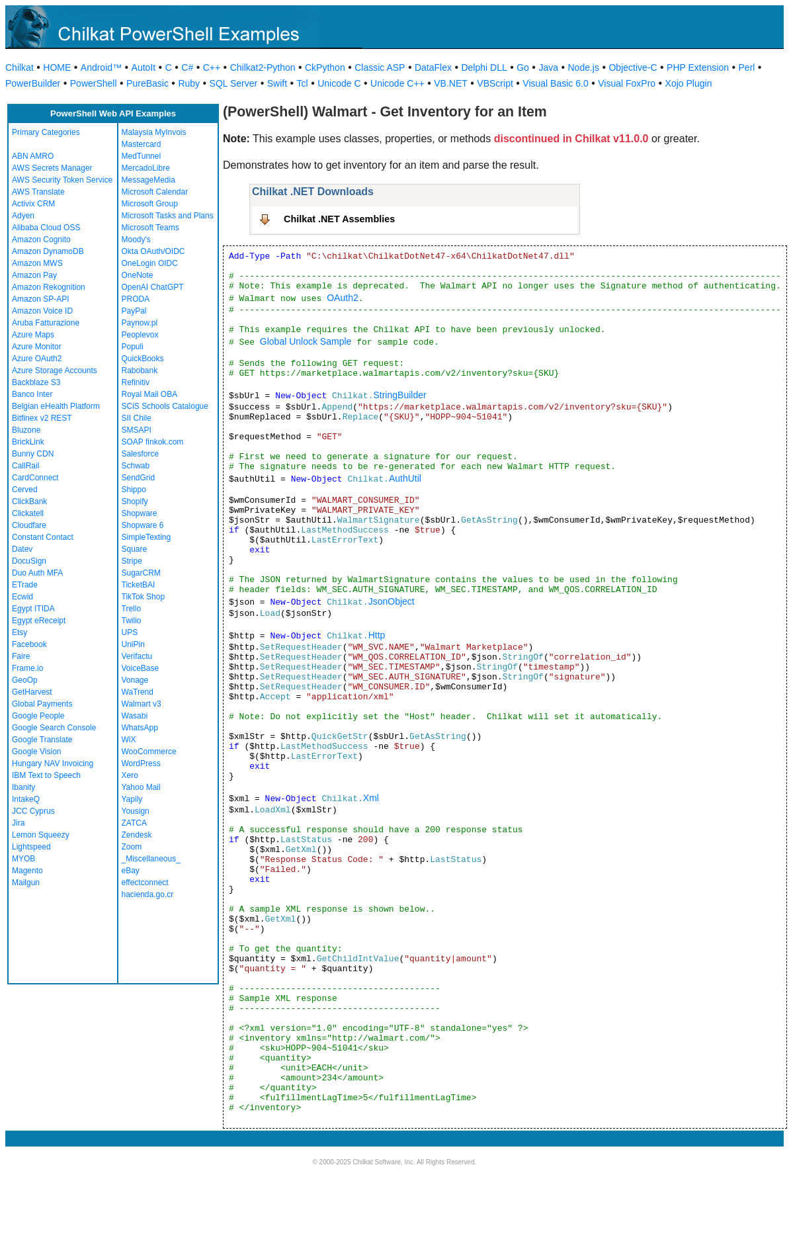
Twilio (132, 620)
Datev (22, 549)
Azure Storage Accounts (54, 370)
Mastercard (141, 144)
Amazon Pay (34, 275)
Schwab (136, 465)
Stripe (132, 561)
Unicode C (338, 83)
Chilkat (19, 67)
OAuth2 (342, 297)
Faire (21, 656)
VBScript (495, 83)
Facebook (29, 644)
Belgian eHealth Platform (56, 406)
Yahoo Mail (141, 787)
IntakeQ (26, 799)
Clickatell (28, 513)
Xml (371, 798)
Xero (130, 775)
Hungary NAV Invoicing (52, 763)
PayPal (134, 311)
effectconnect (145, 882)
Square (134, 549)
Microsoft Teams (150, 227)
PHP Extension (698, 67)
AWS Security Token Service (62, 180)
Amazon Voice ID (42, 311)
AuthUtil (405, 478)
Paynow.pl (140, 322)
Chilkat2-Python (263, 67)
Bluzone (26, 430)
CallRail (25, 465)
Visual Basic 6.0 (555, 83)
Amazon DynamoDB (48, 251)
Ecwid (22, 596)
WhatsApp (140, 727)
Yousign (135, 811)
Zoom (132, 846)
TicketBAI (138, 584)
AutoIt (144, 67)
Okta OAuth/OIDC (153, 251)
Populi (133, 346)
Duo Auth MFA (37, 573)
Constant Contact (42, 537)
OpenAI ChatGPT (153, 287)
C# (187, 67)
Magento (27, 870)
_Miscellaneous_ (151, 858)
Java (548, 67)
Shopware (139, 513)
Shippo (134, 489)
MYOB (23, 858)
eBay (131, 870)
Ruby (189, 83)
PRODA (136, 299)
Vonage (135, 680)
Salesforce (140, 453)
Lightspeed (31, 846)
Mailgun (26, 882)
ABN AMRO (33, 156)
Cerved (25, 489)
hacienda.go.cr (148, 894)
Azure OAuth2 (37, 358)
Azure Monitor (37, 346)
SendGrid (138, 477)
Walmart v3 (141, 704)
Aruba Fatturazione (45, 322)
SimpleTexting (146, 537)
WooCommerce (149, 751)
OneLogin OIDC (150, 263)
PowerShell (93, 83)
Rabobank (140, 370)
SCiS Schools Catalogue (165, 406)
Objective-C (632, 67)
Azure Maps (33, 334)
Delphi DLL (484, 67)
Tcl (302, 83)
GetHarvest (32, 692)
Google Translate (42, 739)
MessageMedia (148, 180)
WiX (129, 739)
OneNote (137, 275)
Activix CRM (33, 203)
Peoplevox (140, 334)
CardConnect (35, 477)
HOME (57, 67)
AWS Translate (38, 191)
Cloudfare (29, 525)
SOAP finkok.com (153, 442)
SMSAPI (136, 430)
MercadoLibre (146, 168)
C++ (211, 67)
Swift (277, 83)
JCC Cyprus (33, 811)
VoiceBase (140, 668)
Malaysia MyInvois (154, 132)
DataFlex (433, 67)
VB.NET (451, 83)
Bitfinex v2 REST (42, 418)
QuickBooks (143, 358)
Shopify (135, 501)
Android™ (101, 67)
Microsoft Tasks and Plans (168, 215)
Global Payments (42, 704)
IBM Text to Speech (46, 775)
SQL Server (234, 83)
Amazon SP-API (40, 299)
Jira (18, 823)
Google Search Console (54, 727)
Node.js (583, 67)
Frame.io (27, 668)
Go (523, 67)
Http (377, 635)
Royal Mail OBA (150, 394)
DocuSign (29, 561)
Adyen (23, 215)
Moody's (136, 239)
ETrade (25, 584)
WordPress (141, 763)
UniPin (133, 644)
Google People (38, 715)
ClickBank (29, 501)
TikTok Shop (143, 596)
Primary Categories (46, 132)
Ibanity (23, 787)
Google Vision (37, 751)
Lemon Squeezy (40, 835)
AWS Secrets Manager (52, 168)
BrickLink (28, 442)
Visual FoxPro (626, 83)
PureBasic (147, 83)
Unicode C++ (397, 83)
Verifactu (137, 656)
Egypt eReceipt (38, 620)
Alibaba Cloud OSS (46, 227)
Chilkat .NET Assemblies (339, 219)
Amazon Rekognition (48, 287)
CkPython (325, 67)
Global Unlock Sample (306, 341)
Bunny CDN (33, 453)
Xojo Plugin (688, 83)
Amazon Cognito (41, 239)
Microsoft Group (150, 203)
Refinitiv (136, 382)
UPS (130, 632)
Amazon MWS (37, 263)
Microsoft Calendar (155, 191)
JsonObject (391, 601)
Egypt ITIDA (33, 608)
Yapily (132, 799)
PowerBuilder (32, 83)
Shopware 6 (143, 525)
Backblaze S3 (36, 382)
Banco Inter (32, 394)
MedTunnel (141, 156)
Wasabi (135, 715)
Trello (132, 608)
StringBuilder (399, 395)
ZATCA (134, 823)
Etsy (19, 632)
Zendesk (137, 835)
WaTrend (137, 692)
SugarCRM (141, 573)
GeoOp (25, 680)
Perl (747, 67)
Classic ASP (379, 67)
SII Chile (136, 418)
